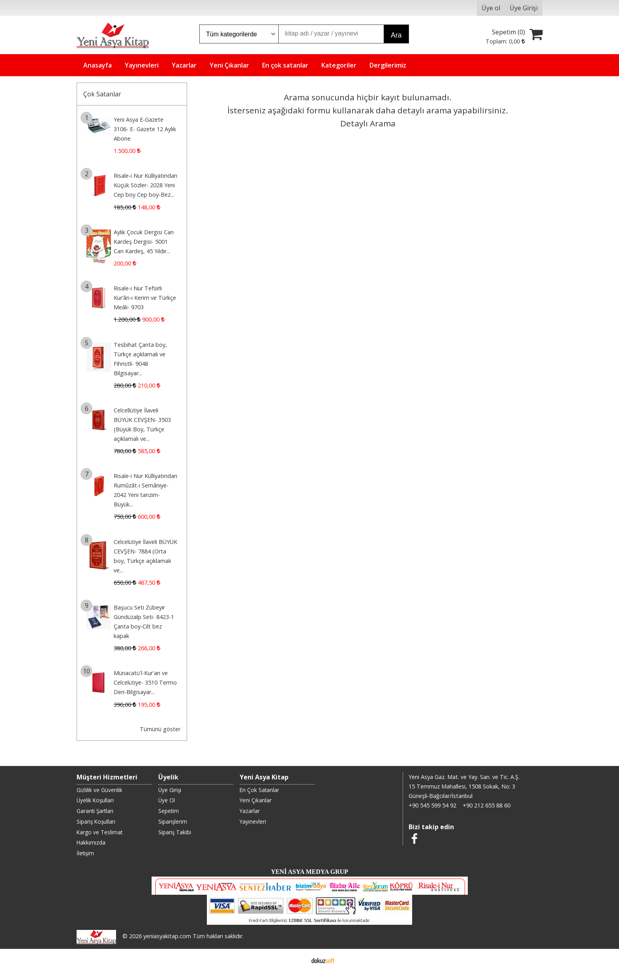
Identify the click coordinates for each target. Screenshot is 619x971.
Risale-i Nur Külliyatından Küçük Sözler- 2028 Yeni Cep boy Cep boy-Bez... (145, 185)
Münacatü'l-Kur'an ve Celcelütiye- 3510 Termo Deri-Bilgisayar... (145, 682)
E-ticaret (297, 960)
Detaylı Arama (368, 123)
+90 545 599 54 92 (432, 805)
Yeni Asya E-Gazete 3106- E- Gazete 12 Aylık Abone (145, 129)
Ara (396, 35)
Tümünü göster (160, 729)
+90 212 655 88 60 (486, 805)
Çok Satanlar (102, 94)
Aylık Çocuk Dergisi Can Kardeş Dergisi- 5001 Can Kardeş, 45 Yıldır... (144, 241)
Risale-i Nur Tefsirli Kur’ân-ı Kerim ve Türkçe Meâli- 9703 (145, 297)
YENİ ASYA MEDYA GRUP (309, 871)
